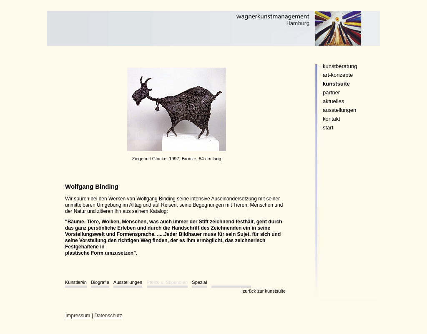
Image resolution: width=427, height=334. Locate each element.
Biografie (100, 282)
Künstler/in (76, 282)
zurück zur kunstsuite (264, 291)
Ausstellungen (127, 282)
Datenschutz (108, 316)
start (328, 127)
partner (331, 92)
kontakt (331, 119)
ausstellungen (339, 110)
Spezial (199, 282)
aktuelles (333, 101)
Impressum (77, 316)
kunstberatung (340, 66)
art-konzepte (338, 75)
